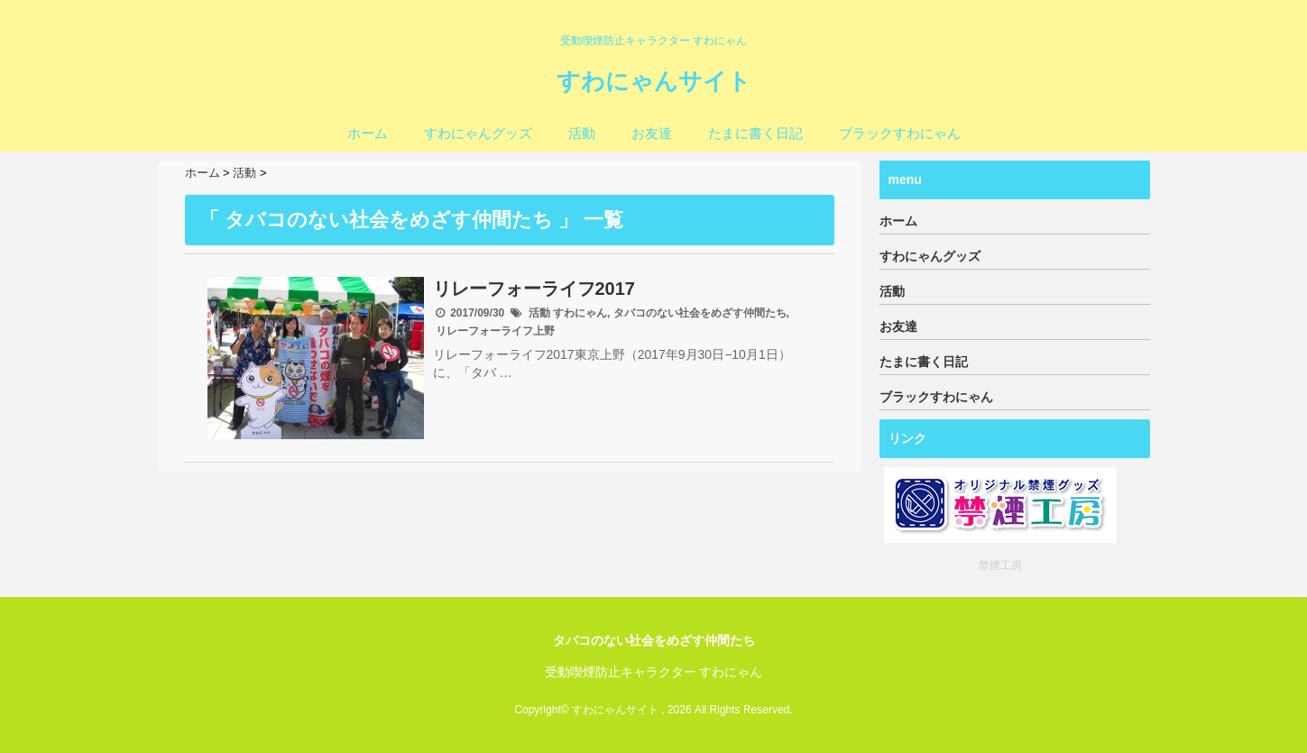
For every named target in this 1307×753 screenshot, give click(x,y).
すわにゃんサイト (654, 81)
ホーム (367, 133)
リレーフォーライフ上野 (495, 331)
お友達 (651, 133)
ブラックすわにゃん (900, 133)
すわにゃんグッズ (478, 133)
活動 (581, 133)
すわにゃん (580, 313)
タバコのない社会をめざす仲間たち (700, 313)
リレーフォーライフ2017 (534, 288)
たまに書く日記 (755, 133)
